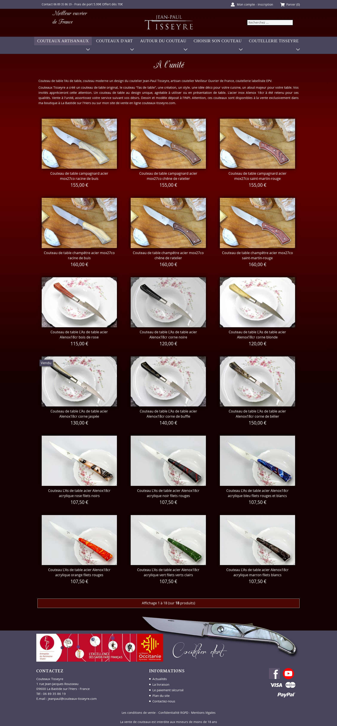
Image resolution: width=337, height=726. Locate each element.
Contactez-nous (163, 701)
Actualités (159, 679)
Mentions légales (203, 713)
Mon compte (246, 4)
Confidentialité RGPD (173, 713)
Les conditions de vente (139, 713)
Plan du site (161, 695)
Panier (291, 4)
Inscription (265, 4)
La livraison (160, 684)
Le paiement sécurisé (168, 690)
